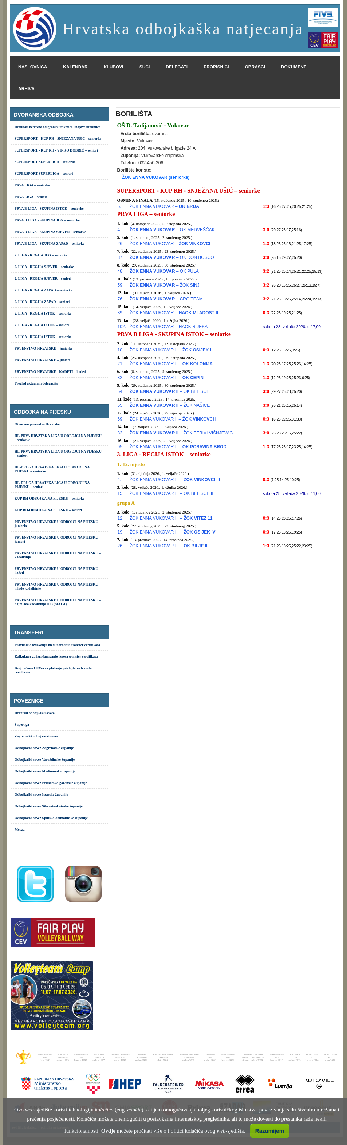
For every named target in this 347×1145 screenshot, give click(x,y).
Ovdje (108, 1131)
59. (121, 285)
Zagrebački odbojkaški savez (36, 736)
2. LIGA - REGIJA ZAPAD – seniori (42, 302)
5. (119, 206)
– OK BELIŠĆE (169, 391)
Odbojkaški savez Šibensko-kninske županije (49, 806)
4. (119, 229)
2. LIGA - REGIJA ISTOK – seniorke (43, 313)
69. (121, 419)
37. (121, 257)
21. (121, 363)
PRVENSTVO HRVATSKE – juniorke (43, 348)
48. (121, 271)
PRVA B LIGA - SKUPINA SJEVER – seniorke (50, 232)
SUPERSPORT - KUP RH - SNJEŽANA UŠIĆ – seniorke (58, 139)
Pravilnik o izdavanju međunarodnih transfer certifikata (57, 645)
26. (121, 243)
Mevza (20, 829)
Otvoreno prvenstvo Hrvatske (37, 424)
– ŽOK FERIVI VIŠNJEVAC (181, 433)
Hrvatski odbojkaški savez (35, 713)
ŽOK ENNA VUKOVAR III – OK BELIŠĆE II (171, 493)
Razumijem (269, 1131)
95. (121, 446)
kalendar (75, 67)
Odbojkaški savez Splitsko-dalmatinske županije (51, 818)
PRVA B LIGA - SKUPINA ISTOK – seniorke (49, 208)
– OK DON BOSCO (172, 257)
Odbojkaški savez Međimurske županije (45, 771)
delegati (177, 67)
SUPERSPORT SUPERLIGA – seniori (44, 174)
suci (144, 67)
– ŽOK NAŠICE (170, 405)
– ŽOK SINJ (165, 285)
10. (121, 350)
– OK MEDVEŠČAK (172, 229)
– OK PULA (164, 271)
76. (121, 299)
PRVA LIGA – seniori (31, 197)
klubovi (113, 67)
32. (121, 377)
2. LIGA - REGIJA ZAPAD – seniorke (43, 290)
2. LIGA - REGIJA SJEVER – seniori (43, 278)
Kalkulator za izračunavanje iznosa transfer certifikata (56, 656)
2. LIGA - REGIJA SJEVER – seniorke (44, 267)
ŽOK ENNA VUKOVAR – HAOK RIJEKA (169, 326)
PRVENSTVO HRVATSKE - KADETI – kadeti (50, 372)
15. (121, 493)
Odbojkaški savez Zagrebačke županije (44, 748)
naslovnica (32, 67)
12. (121, 518)
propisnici (216, 67)
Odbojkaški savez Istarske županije (41, 794)
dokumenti (294, 67)
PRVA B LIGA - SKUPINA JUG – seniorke (47, 220)
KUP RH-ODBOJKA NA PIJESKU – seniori (48, 510)
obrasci (255, 67)
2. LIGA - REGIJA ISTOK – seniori (42, 325)
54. (121, 391)
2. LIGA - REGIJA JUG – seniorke (41, 255)
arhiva (26, 88)
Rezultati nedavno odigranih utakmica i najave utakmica (57, 127)
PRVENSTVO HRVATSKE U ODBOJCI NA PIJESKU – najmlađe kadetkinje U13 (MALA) (58, 602)
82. (121, 433)
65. (121, 405)
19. (121, 532)
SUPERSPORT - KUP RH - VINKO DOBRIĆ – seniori (56, 150)
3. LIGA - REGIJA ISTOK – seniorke (43, 337)
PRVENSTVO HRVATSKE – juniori (42, 360)
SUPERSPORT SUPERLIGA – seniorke (45, 162)
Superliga (22, 725)
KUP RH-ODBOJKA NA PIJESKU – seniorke (49, 498)
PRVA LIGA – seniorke (32, 185)
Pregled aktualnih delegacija (36, 383)
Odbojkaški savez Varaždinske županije (45, 760)
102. (122, 326)
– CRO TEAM (166, 299)
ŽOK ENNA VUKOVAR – (164, 206)
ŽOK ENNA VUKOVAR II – (171, 350)
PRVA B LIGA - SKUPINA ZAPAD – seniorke (49, 243)
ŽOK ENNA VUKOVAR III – (175, 479)
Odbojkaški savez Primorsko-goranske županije (51, 783)
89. (121, 312)
